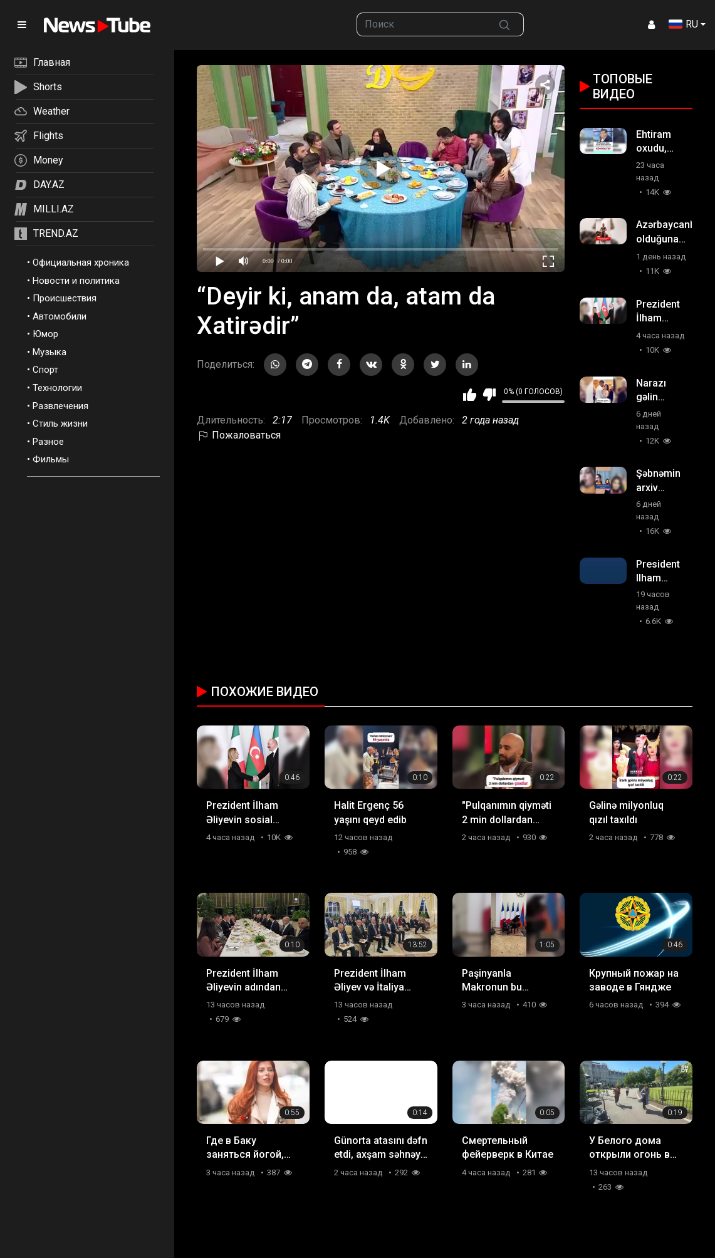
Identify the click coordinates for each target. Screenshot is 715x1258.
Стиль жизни (60, 423)
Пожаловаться (239, 435)
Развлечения (60, 406)
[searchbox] (421, 24)
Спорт (45, 369)
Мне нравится (469, 394)
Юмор (45, 334)
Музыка (49, 352)
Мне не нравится (489, 394)
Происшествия (65, 298)
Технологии (57, 387)
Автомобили (59, 316)
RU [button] (683, 24)
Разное (48, 441)
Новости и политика (76, 280)
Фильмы (51, 459)
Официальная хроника (81, 262)
